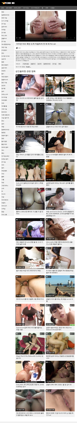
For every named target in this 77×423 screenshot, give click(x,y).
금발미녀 (4, 38)
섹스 (3, 150)
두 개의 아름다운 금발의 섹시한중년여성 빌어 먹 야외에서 (59, 272)
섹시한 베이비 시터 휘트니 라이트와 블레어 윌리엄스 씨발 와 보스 (30, 414)
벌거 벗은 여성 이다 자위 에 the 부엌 (28, 271)
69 (2, 191)
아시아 (3, 194)
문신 (3, 121)
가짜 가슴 (4, 109)
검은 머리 (4, 68)
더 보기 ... (28, 66)
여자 (3, 165)
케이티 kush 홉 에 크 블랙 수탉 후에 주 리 (30, 299)
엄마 (3, 168)
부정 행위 (4, 171)
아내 (3, 173)
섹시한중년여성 (6, 44)
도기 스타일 (5, 21)
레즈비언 (4, 112)
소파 (3, 188)
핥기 (3, 73)
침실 (3, 211)
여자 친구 (4, 206)
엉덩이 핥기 (5, 135)
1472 (19, 48)
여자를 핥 (4, 106)
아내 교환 (4, 214)
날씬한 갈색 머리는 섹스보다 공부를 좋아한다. (60, 184)
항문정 (3, 132)
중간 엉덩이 (5, 65)
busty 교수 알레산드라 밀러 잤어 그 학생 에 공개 (29, 184)
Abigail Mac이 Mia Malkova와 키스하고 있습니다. (29, 357)
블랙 (3, 176)
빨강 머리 (4, 144)
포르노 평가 (17, 8)
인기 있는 (26, 8)
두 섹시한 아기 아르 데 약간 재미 (27, 127)
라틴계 (3, 71)
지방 (3, 197)
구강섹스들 (26, 64)
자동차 (3, 203)
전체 (47, 8)
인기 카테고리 (35, 8)
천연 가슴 (4, 18)
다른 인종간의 (6, 115)
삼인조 (3, 85)
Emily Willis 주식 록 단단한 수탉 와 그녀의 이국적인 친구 (30, 386)
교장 (2, 8)
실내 (3, 123)
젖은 (3, 138)
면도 (3, 53)
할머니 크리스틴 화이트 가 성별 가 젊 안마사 (29, 213)
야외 (3, 103)
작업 (3, 126)
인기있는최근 (5, 156)
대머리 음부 (5, 147)
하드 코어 (4, 35)
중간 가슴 (4, 82)
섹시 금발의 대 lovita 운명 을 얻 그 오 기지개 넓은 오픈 (29, 243)
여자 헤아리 (5, 200)
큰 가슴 (4, 24)
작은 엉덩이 (5, 76)
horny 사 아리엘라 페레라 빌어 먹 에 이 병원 (59, 156)
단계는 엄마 (5, 159)
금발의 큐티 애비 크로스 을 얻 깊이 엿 (58, 385)
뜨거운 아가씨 (6, 56)
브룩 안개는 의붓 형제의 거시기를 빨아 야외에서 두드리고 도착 (59, 99)
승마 (3, 91)
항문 (3, 62)
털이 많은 (4, 141)
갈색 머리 (4, 26)
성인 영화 (9, 8)
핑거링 (3, 88)
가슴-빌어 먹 (5, 118)
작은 (3, 182)
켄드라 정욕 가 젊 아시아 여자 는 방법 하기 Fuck (59, 414)
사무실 (3, 208)
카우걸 (3, 29)
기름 (3, 179)
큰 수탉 (4, 32)
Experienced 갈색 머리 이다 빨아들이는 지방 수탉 (29, 329)
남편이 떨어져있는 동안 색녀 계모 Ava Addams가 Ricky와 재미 (59, 329)
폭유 (3, 12)
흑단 (3, 153)
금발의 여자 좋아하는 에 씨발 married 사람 (59, 300)
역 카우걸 (4, 97)
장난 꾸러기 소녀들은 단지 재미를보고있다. (29, 156)
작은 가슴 (4, 47)
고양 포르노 (5, 185)
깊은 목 (4, 59)
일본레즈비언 (5, 15)
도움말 (52, 8)
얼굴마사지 (5, 79)
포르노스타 (5, 94)
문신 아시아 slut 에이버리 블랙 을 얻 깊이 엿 (30, 99)
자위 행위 (4, 100)
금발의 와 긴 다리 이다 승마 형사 (57, 127)
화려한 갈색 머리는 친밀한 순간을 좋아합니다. (60, 357)
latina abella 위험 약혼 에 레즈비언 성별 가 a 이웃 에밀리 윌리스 (59, 243)
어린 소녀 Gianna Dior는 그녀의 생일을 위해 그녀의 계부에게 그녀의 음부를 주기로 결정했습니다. (60, 214)
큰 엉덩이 (4, 50)
